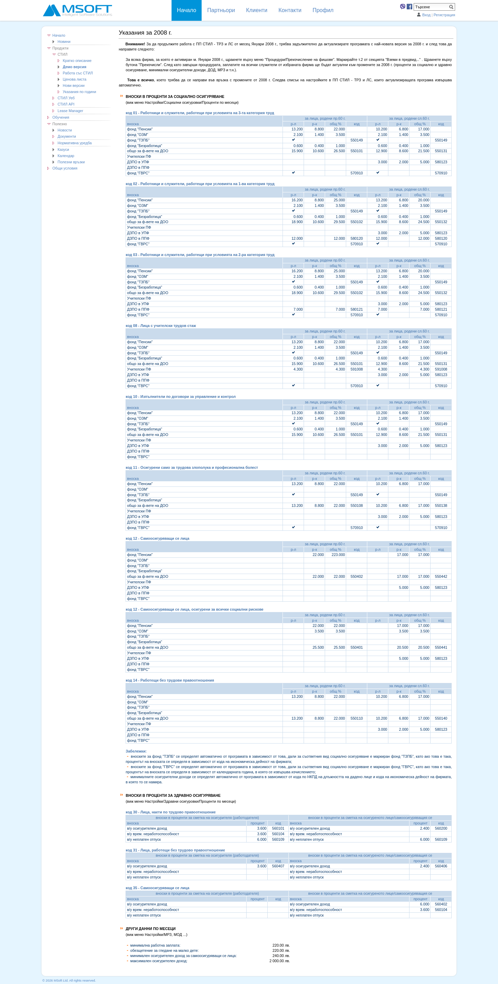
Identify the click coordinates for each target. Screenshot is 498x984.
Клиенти (257, 10)
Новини (64, 41)
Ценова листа (74, 79)
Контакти (290, 10)
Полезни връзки (71, 162)
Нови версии (74, 85)
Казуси (63, 149)
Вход (426, 15)
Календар (66, 156)
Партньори (221, 10)
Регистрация (444, 15)
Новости (65, 130)
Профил (323, 10)
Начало (59, 35)
